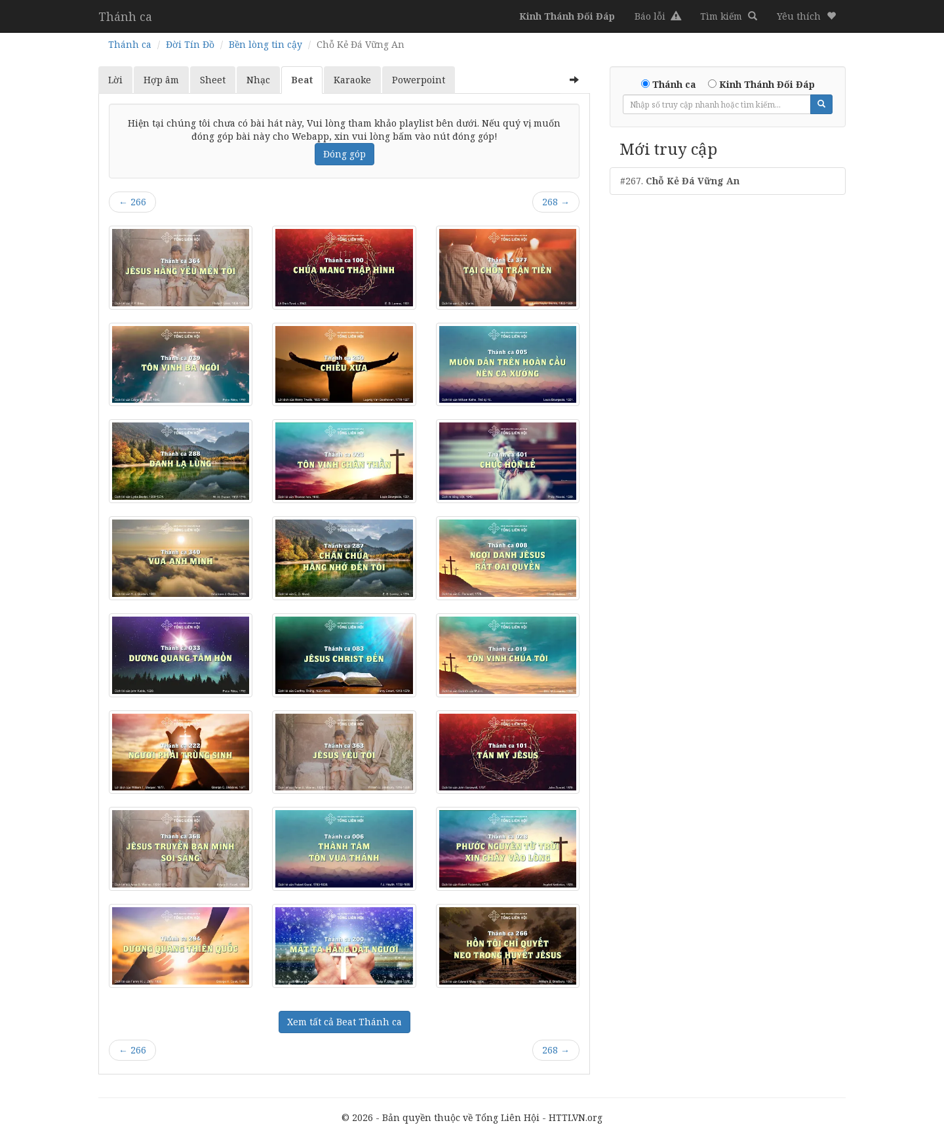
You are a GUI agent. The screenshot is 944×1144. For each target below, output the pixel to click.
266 (132, 201)
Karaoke (352, 79)
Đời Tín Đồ (190, 44)
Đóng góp (344, 154)
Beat (302, 79)
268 (556, 201)
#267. (679, 180)
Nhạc (258, 79)
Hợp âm (161, 79)
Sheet (213, 79)
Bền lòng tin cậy (265, 44)
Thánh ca (125, 16)
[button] (806, 16)
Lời (115, 79)
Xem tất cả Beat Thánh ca (344, 1021)
